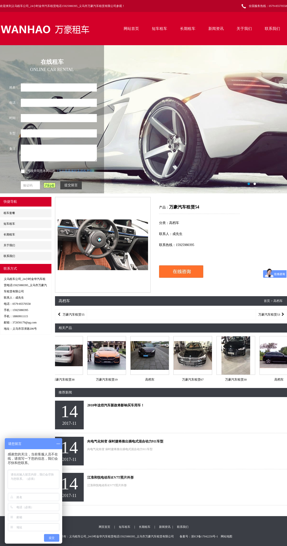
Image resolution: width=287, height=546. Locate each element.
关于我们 (244, 29)
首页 (267, 301)
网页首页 (104, 527)
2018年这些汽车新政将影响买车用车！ (115, 405)
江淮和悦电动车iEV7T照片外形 (110, 477)
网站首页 (131, 29)
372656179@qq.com (24, 322)
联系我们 (272, 29)
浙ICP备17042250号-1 (204, 536)
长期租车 (187, 29)
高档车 (150, 379)
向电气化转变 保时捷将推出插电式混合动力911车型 (125, 441)
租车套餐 (9, 213)
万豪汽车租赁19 (107, 379)
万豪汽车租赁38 (64, 379)
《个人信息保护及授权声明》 (75, 171)
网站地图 (226, 536)
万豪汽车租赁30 (236, 379)
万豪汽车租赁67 (193, 379)
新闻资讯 (216, 29)
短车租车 (159, 29)
